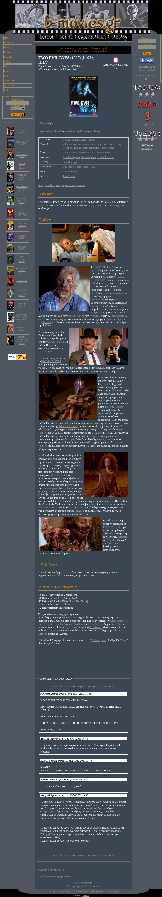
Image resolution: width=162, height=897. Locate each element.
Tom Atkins (108, 147)
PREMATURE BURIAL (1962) (22, 270)
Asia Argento (96, 624)
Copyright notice (80, 892)
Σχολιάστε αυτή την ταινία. (50, 869)
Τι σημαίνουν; (147, 124)
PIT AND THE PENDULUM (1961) (22, 188)
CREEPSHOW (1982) (22, 131)
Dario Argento (87, 139)
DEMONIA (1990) (22, 329)
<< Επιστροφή (83, 883)
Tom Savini (69, 176)
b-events (8, 71)
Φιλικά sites (9, 85)
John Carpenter (118, 315)
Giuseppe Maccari (72, 166)
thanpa (86, 895)
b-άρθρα (8, 61)
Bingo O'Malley (104, 144)
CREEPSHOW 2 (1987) (22, 143)
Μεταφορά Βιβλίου (89, 131)
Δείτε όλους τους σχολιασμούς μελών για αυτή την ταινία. (83, 686)
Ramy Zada (89, 144)
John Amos (95, 147)
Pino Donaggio (70, 162)
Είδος (41, 123)
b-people (8, 57)
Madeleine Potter (79, 147)
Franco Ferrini (86, 152)
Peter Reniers (90, 166)
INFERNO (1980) (22, 305)
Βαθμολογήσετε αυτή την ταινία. (53, 876)
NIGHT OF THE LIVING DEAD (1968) (21, 317)
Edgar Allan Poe (54, 131)
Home (7, 38)
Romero (46, 322)
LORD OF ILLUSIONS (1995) (22, 293)
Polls (6, 76)
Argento (120, 319)
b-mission (8, 42)
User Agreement (96, 892)
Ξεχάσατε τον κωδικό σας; (147, 77)
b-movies (8, 52)
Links (6, 90)
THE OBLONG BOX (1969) (22, 213)
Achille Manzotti (105, 157)
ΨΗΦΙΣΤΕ (146, 148)
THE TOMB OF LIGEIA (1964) (22, 200)
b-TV (6, 66)
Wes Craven (95, 315)
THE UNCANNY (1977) (22, 259)
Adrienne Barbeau (72, 144)
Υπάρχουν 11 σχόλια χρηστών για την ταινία (61, 185)
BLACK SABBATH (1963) (21, 165)
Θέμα (41, 131)
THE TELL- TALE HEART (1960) (22, 154)
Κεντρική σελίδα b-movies (83, 886)
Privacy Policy (111, 892)
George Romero (71, 139)
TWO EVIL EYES (103, 267)
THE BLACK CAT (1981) (22, 281)
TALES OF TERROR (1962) (21, 177)
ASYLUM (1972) (22, 248)
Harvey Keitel (59, 475)
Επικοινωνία (9, 80)
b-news (7, 47)
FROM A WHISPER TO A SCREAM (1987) (22, 340)
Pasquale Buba (70, 171)
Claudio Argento (71, 157)
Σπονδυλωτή (71, 131)
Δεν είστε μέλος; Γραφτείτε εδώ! (147, 68)
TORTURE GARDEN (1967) (21, 225)
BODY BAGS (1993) (21, 237)
